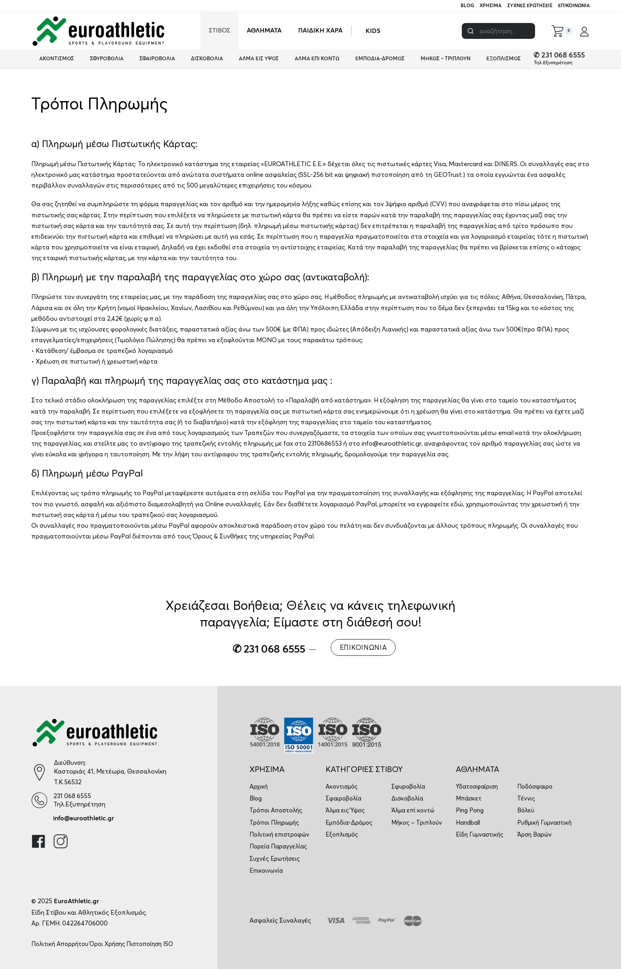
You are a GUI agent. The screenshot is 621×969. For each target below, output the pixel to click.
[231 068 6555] (39, 800)
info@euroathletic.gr (83, 818)
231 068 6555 (72, 796)
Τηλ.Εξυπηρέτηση (553, 63)
